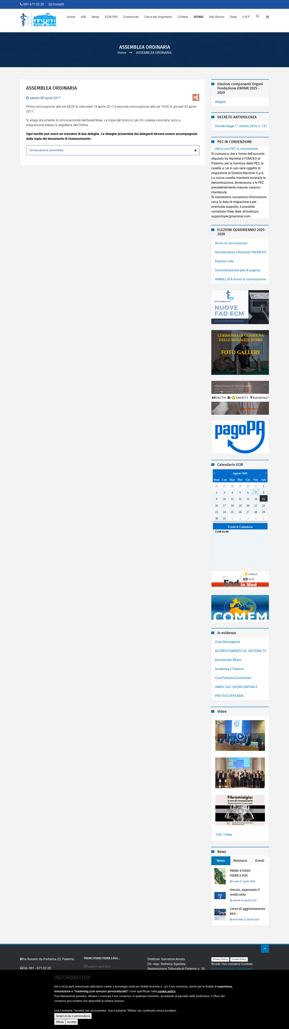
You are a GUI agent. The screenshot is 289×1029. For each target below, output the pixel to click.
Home (71, 17)
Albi (83, 17)
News (95, 17)
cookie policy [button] (167, 991)
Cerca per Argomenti (158, 17)
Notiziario (240, 861)
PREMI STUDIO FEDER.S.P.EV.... (102, 958)
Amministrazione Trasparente (232, 969)
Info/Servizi (216, 17)
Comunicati (131, 17)
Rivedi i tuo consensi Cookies (231, 964)
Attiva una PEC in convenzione (236, 149)
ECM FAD (111, 17)
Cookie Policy (239, 959)
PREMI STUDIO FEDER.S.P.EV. (240, 873)
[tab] (112, 150)
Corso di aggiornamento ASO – (247, 911)
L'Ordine (183, 17)
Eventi (259, 861)
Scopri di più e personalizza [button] (73, 1016)
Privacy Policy (220, 959)
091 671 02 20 (32, 4)
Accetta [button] (71, 1022)
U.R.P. (246, 17)
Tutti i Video (223, 834)
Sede (233, 17)
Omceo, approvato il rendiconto (245, 892)
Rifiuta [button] (60, 1022)
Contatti (56, 4)
